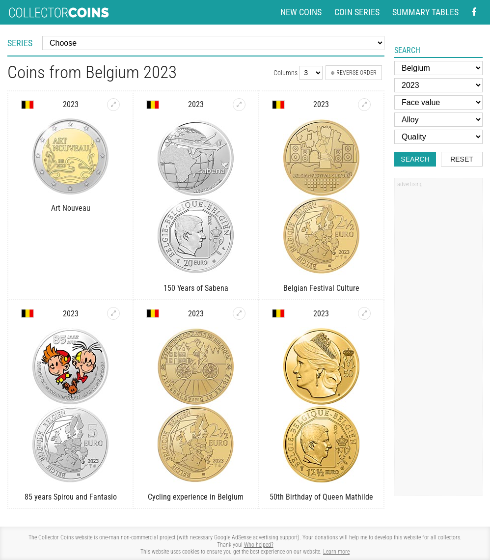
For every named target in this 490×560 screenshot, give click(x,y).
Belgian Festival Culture (321, 288)
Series (19, 43)
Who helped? (258, 544)
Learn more (336, 551)
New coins (301, 12)
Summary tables (425, 12)
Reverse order (354, 72)
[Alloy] (438, 119)
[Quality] (438, 137)
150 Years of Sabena (195, 288)
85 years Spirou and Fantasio (71, 497)
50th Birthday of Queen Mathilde (321, 497)
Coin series (357, 12)
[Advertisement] (438, 340)
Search (415, 159)
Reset (461, 159)
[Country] (438, 68)
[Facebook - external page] (473, 12)
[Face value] (438, 102)
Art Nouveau (70, 208)
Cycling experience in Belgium (196, 497)
